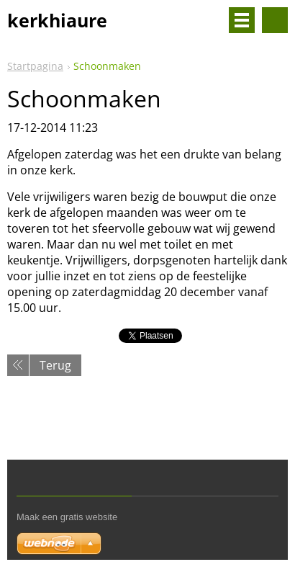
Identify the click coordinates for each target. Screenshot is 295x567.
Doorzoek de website (275, 20)
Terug (55, 365)
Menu (242, 20)
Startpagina (35, 66)
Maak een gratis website (67, 517)
